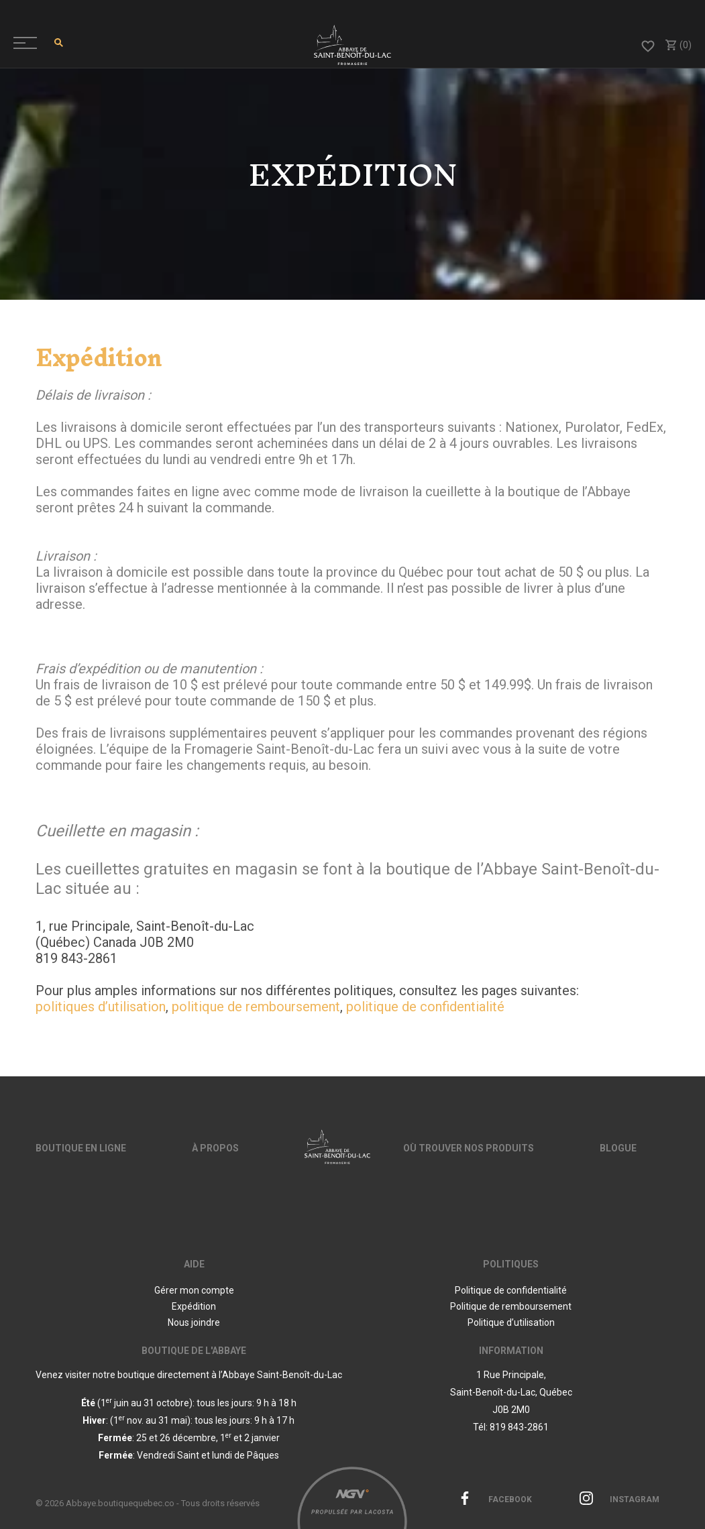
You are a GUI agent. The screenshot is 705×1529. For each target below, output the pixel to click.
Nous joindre (194, 1322)
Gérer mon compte (194, 1290)
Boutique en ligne (81, 1148)
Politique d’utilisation (511, 1322)
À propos (215, 1148)
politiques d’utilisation (101, 1007)
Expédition (194, 1306)
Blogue (618, 1148)
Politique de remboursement (511, 1306)
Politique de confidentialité (511, 1290)
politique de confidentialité (425, 1007)
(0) (678, 45)
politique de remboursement (256, 1007)
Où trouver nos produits (468, 1148)
